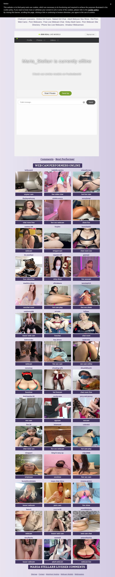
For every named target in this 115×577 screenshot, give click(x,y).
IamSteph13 (86, 283)
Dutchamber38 (28, 396)
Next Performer (65, 159)
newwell (57, 538)
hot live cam (86, 194)
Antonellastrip (86, 538)
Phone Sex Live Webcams (52, 25)
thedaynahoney (29, 198)
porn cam (57, 505)
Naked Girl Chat (59, 19)
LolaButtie (86, 340)
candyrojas (57, 396)
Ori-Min (57, 311)
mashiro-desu (28, 283)
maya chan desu (57, 481)
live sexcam (86, 279)
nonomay (28, 368)
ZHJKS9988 (86, 453)
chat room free (28, 223)
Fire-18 (28, 425)
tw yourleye (28, 255)
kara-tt (28, 509)
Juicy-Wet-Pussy (86, 396)
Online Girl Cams (43, 19)
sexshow (57, 477)
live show (86, 505)
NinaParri (28, 453)
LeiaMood (57, 425)
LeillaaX (86, 311)
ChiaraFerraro (86, 170)
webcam (28, 251)
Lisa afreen (57, 340)
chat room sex (86, 251)
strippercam (57, 251)
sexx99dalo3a (86, 509)
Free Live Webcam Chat (53, 22)
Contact (41, 574)
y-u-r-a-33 (57, 509)
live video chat (57, 194)
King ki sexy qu (57, 453)
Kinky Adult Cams (73, 22)
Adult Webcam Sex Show (78, 19)
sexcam (86, 420)
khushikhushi (86, 368)
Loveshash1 (86, 227)
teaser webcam (29, 505)
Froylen (57, 227)
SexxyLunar (86, 198)
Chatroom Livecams (26, 19)
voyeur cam (28, 194)
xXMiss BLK (28, 227)
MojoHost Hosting (52, 574)
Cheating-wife (57, 368)
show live (86, 223)
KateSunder (28, 340)
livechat (57, 336)
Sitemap (34, 574)
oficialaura (57, 283)
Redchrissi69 (29, 311)
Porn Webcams (35, 22)
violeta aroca (57, 198)
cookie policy (93, 10)
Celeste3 (86, 425)
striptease (29, 477)
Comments (47, 159)
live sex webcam (57, 223)
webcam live (86, 562)
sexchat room (28, 307)
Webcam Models (67, 574)
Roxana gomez (86, 481)
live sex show (86, 307)
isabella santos (57, 170)
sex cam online (86, 364)
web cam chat (86, 534)
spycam (57, 420)
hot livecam (57, 392)
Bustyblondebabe (29, 481)
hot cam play (57, 307)
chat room (86, 336)
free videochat (28, 279)
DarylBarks (29, 538)
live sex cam (58, 364)
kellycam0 (29, 170)
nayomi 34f (57, 255)
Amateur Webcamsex (74, 25)
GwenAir (86, 255)
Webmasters (79, 574)
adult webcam (57, 562)
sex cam (28, 420)
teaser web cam (29, 336)
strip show (57, 279)
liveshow (28, 392)
